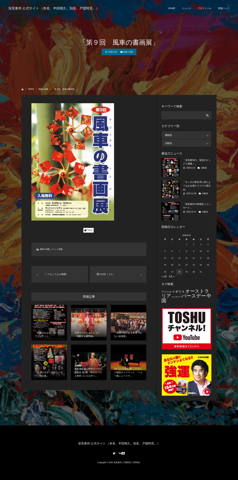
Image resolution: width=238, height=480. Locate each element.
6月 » (171, 276)
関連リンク (224, 8)
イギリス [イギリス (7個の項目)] (178, 291)
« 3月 (164, 276)
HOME (171, 8)
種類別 (188, 135)
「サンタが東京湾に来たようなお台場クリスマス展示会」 (197, 186)
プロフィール (205, 8)
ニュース (186, 8)
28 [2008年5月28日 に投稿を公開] (179, 272)
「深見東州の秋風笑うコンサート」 (197, 206)
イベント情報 (57, 249)
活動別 (188, 143)
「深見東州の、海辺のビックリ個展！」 (197, 162)
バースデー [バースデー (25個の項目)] (193, 295)
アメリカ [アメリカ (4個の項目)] (166, 291)
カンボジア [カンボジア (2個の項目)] (176, 297)
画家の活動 (128, 52)
